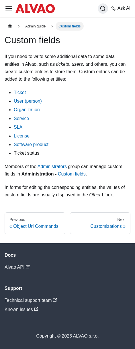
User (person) (28, 101)
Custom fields (72, 173)
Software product (31, 144)
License (22, 135)
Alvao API (17, 267)
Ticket (20, 92)
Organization (27, 109)
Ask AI (120, 8)
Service (21, 118)
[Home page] (10, 26)
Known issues (21, 309)
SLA (18, 127)
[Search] (103, 8)
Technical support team (31, 300)
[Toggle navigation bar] (9, 8)
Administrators (52, 166)
